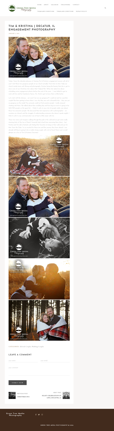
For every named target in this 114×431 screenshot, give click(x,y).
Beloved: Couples (25, 346)
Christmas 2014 (23, 397)
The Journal (63, 4)
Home (39, 4)
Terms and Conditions (86, 4)
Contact (73, 4)
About (45, 4)
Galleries (52, 4)
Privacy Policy (60, 11)
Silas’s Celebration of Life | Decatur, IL (51, 397)
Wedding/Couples (38, 346)
